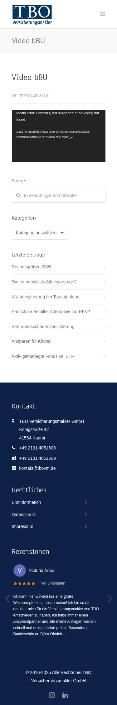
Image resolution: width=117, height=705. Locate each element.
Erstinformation (26, 502)
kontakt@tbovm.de (37, 468)
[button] (8, 598)
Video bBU (29, 77)
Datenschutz (24, 514)
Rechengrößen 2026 (32, 266)
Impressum (22, 526)
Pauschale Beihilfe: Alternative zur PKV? (51, 311)
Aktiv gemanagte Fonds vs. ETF (43, 356)
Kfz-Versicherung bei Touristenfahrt (46, 296)
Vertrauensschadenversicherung (43, 326)
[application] (58, 136)
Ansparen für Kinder (31, 341)
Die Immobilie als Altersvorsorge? (44, 281)
